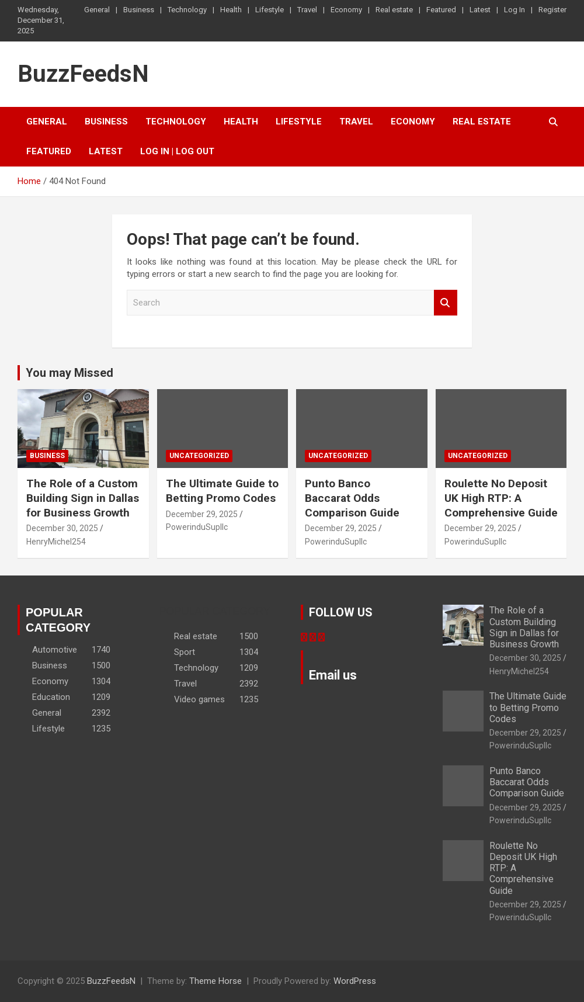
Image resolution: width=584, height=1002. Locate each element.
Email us (333, 675)
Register (552, 9)
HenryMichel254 (56, 541)
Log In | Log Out (177, 151)
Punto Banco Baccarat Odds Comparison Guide (352, 498)
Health (231, 9)
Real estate (394, 9)
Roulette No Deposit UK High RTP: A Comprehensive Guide (501, 498)
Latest (480, 9)
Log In (514, 9)
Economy (346, 9)
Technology (187, 9)
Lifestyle (269, 9)
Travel (307, 9)
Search (445, 303)
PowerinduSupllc (197, 527)
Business (138, 9)
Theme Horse (215, 981)
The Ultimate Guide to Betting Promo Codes (222, 491)
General (97, 9)
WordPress (354, 981)
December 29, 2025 (202, 514)
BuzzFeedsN (83, 74)
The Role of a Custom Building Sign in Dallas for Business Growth (82, 498)
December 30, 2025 (62, 528)
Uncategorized (199, 456)
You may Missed (69, 373)
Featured (441, 9)
